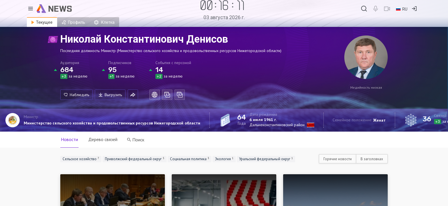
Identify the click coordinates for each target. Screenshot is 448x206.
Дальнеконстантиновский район (277, 124)
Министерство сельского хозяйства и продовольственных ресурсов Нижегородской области (112, 123)
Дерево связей (102, 139)
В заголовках (372, 159)
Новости (69, 139)
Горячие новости (337, 159)
